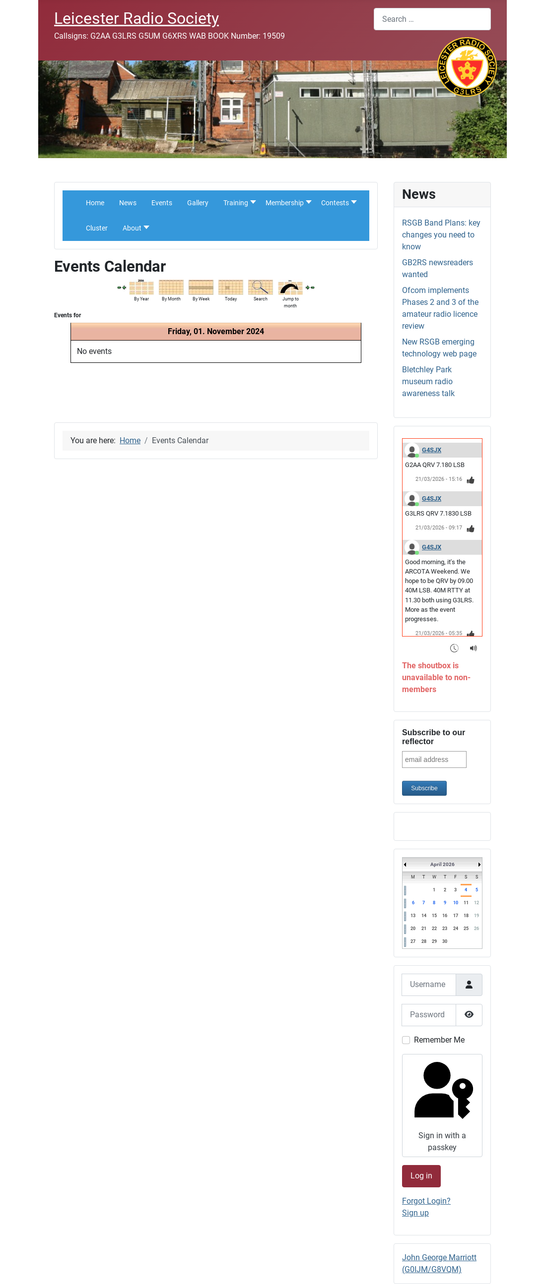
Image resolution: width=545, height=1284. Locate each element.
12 (476, 902)
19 (476, 915)
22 (434, 928)
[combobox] (432, 19)
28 (423, 941)
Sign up (415, 1213)
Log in (421, 1175)
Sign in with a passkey (441, 1104)
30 (444, 941)
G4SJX (431, 450)
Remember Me (439, 1040)
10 (455, 902)
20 (412, 928)
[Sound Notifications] (473, 648)
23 (444, 928)
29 (434, 941)
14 (423, 915)
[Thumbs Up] (470, 479)
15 (434, 915)
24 (455, 928)
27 (412, 941)
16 (444, 915)
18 (466, 915)
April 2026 (442, 864)
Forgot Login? (426, 1201)
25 (466, 928)
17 (455, 915)
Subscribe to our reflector (433, 737)
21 (423, 928)
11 (466, 902)
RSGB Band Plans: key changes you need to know (441, 234)
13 (412, 915)
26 (476, 928)
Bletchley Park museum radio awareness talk (428, 381)
